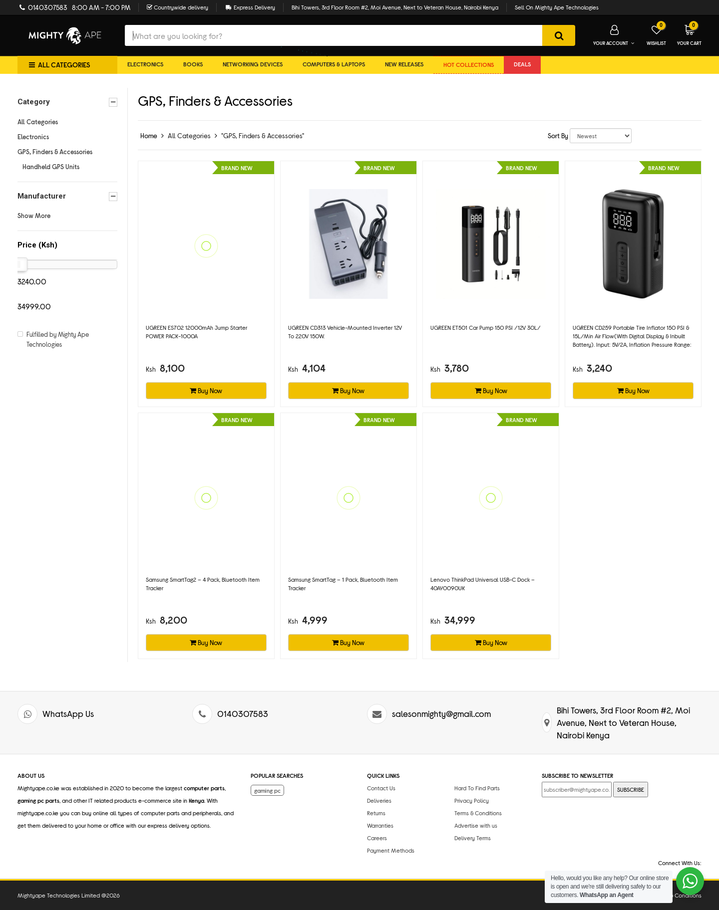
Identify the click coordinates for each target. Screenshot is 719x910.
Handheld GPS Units (50, 167)
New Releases (404, 63)
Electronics (145, 63)
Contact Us (381, 787)
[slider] (18, 264)
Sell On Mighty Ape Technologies (557, 6)
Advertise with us (475, 825)
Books (193, 63)
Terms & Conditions (478, 812)
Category (67, 102)
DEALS (522, 63)
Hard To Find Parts (477, 787)
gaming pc (267, 790)
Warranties (380, 825)
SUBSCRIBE (630, 789)
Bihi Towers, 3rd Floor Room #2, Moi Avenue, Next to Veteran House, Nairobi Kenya (395, 6)
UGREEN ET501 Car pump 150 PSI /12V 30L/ (485, 327)
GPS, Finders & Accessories (54, 152)
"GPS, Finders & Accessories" (262, 135)
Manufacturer (67, 196)
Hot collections (468, 64)
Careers (377, 837)
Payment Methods (390, 850)
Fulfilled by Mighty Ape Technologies (57, 339)
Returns (376, 812)
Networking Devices (253, 63)
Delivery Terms (472, 837)
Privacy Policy (471, 800)
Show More (33, 216)
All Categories (37, 122)
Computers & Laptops (334, 63)
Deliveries (379, 800)
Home (148, 135)
